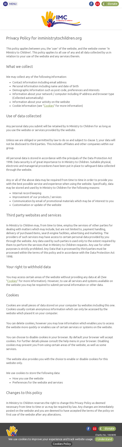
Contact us (97, 4)
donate (109, 4)
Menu (10, 4)
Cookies (49, 105)
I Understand (104, 439)
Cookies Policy (62, 443)
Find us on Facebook (91, 4)
